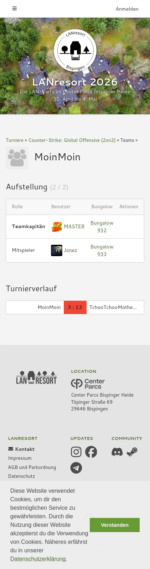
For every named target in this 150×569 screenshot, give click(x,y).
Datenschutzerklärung (38, 559)
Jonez (70, 249)
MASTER (74, 226)
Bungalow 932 (102, 226)
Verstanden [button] (115, 525)
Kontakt (21, 449)
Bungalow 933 (102, 250)
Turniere (15, 140)
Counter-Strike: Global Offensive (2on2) (72, 140)
